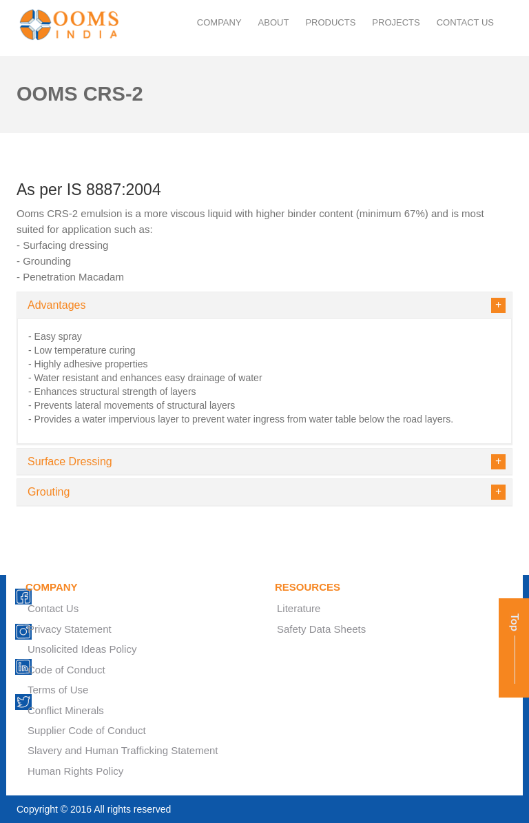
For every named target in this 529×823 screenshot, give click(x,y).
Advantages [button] (264, 305)
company (219, 22)
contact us (465, 22)
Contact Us (53, 608)
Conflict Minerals (66, 710)
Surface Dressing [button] (264, 462)
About (273, 22)
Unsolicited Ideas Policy (82, 649)
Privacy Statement (70, 629)
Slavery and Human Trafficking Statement (123, 750)
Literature (298, 608)
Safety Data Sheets (321, 629)
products (330, 22)
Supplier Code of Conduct (87, 730)
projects (395, 22)
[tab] (264, 305)
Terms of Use (58, 689)
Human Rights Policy (75, 771)
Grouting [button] (264, 492)
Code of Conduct (66, 669)
